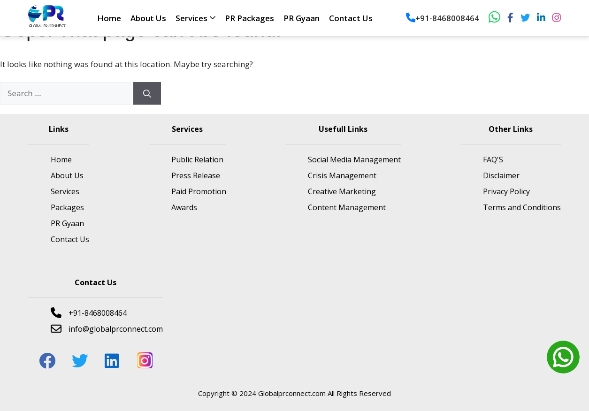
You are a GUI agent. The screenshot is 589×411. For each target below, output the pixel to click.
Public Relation (197, 159)
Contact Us (351, 18)
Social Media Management (354, 159)
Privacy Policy (506, 191)
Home (109, 18)
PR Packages (249, 18)
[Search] (147, 93)
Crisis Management (342, 175)
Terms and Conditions (522, 207)
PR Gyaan (301, 18)
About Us (148, 18)
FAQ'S (493, 159)
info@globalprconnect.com (107, 328)
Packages (67, 207)
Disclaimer (501, 175)
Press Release (195, 175)
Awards (184, 207)
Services (191, 18)
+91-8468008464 (442, 18)
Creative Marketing (342, 191)
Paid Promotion (198, 191)
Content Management (347, 207)
